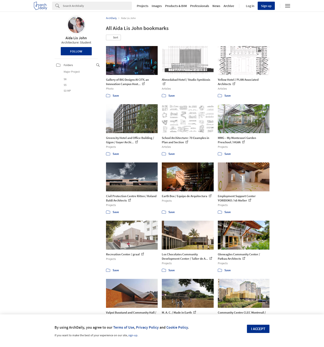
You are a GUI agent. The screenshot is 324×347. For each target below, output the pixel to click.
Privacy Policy (147, 327)
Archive (229, 5)
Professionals (199, 5)
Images (157, 5)
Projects (142, 5)
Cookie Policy (177, 327)
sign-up (132, 335)
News (216, 5)
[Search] (97, 6)
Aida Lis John (76, 38)
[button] (113, 37)
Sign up (266, 6)
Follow (76, 51)
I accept (258, 328)
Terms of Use (123, 327)
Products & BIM (176, 5)
